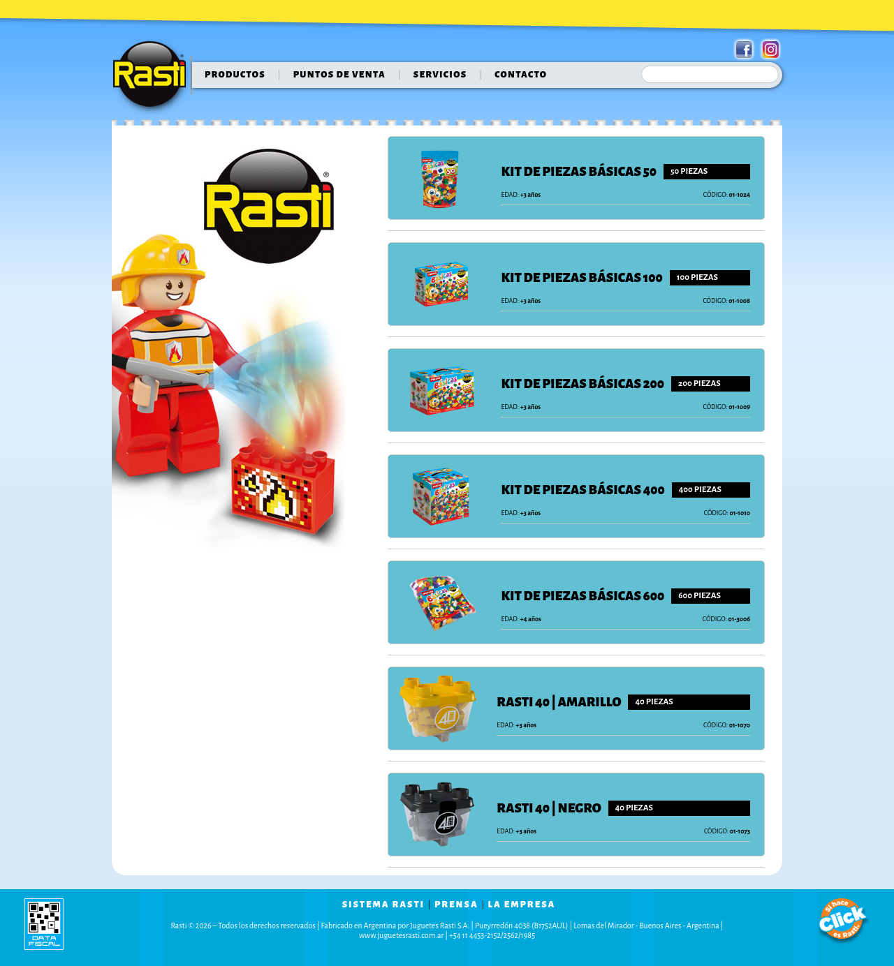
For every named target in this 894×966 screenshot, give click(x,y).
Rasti (154, 77)
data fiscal (44, 924)
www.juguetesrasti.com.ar (401, 935)
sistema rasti (383, 904)
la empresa (522, 904)
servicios (440, 75)
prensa (456, 904)
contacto (520, 75)
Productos (235, 75)
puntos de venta (339, 75)
